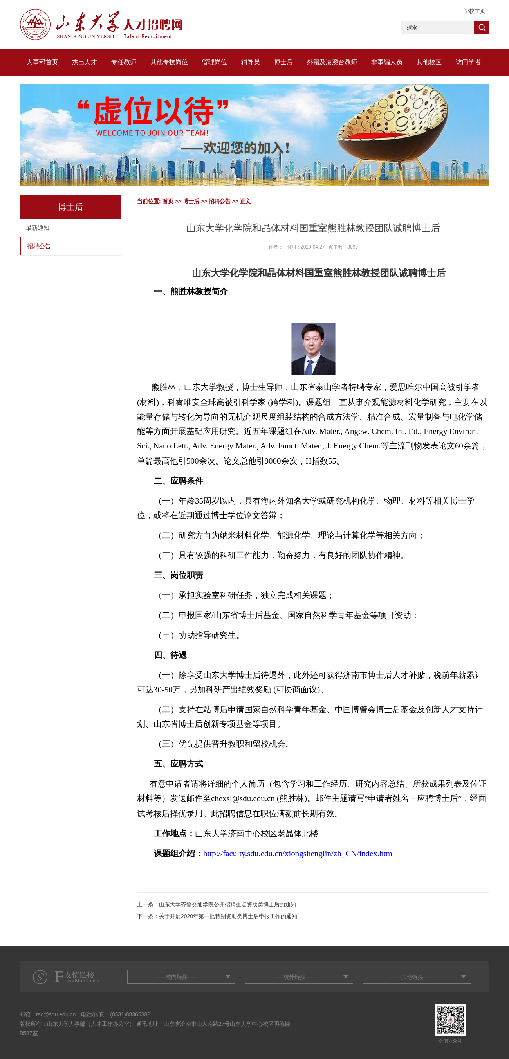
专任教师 (123, 62)
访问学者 (468, 62)
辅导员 (250, 62)
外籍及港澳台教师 (332, 62)
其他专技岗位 (169, 62)
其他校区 (429, 62)
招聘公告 (39, 246)
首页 (167, 201)
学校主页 (475, 11)
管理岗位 (214, 62)
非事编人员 (387, 62)
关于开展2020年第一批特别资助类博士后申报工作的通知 (228, 916)
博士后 (283, 62)
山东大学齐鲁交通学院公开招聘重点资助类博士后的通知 (227, 904)
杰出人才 (84, 62)
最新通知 (37, 227)
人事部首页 (42, 62)
